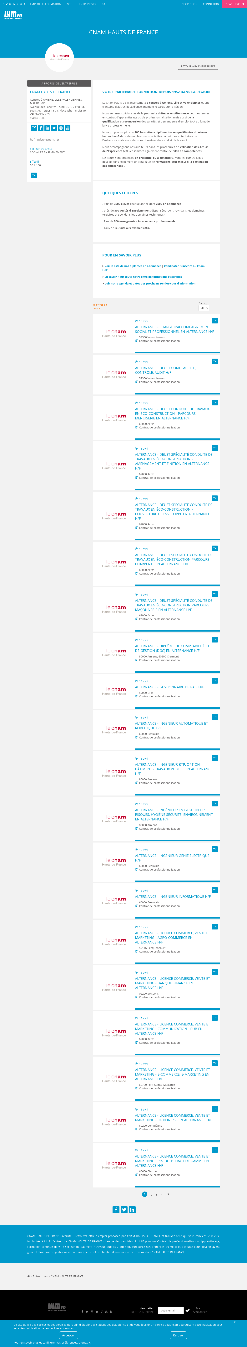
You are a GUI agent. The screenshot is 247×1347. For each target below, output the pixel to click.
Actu (70, 4)
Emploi (35, 4)
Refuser (178, 1335)
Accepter (68, 1335)
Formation (53, 4)
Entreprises (87, 4)
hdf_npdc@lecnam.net (44, 139)
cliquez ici (84, 1342)
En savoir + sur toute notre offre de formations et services (143, 277)
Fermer (234, 1322)
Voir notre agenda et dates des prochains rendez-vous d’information (150, 283)
